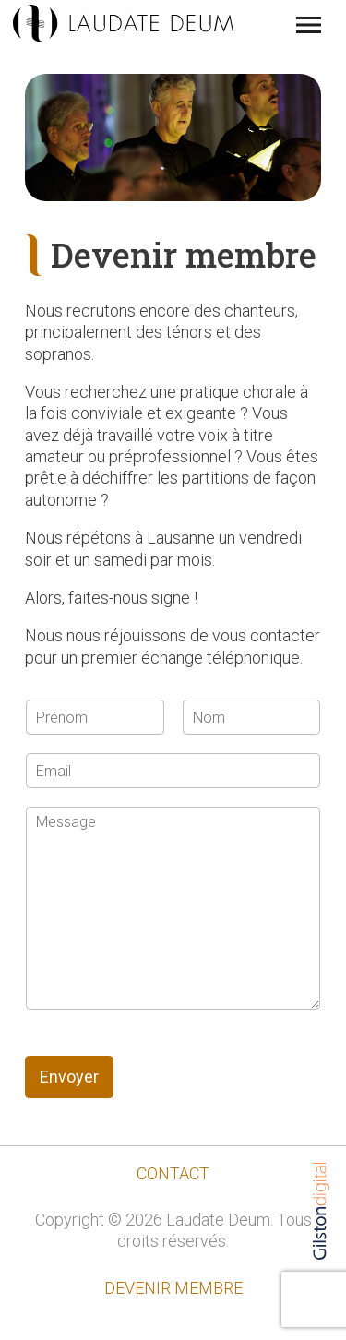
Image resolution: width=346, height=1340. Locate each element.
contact (173, 1173)
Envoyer (69, 1076)
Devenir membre (173, 1288)
